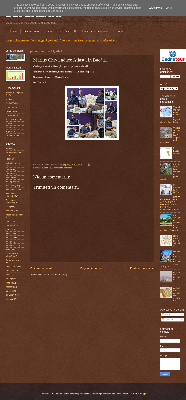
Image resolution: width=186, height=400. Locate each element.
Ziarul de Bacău (13, 135)
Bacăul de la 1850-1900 (60, 31)
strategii (9, 278)
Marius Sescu (12, 127)
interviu (9, 221)
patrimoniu (10, 245)
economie (10, 185)
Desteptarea (11, 111)
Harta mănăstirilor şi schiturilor (176, 241)
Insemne (9, 210)
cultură (9, 177)
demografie (11, 181)
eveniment (46, 168)
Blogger (143, 394)
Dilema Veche (12, 115)
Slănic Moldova (12, 260)
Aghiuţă (9, 99)
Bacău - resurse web (95, 31)
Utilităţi (9, 299)
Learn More (155, 8)
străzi (8, 283)
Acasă (13, 31)
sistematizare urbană (12, 254)
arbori (8, 148)
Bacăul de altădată (14, 152)
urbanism (10, 295)
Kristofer (9, 123)
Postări (166, 314)
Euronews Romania (14, 119)
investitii (9, 225)
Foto (8, 206)
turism (8, 291)
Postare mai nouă (41, 268)
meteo (8, 237)
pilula (8, 249)
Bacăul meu (31, 31)
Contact (119, 31)
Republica (10, 131)
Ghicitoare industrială (176, 276)
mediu (8, 233)
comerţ (9, 169)
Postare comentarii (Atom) (55, 274)
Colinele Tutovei (13, 163)
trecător (9, 287)
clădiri (8, 159)
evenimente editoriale (62, 168)
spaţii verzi (10, 266)
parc (8, 241)
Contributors (11, 107)
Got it (168, 8)
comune (9, 173)
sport (8, 275)
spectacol (10, 270)
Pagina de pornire (91, 268)
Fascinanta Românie (11, 201)
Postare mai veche (142, 268)
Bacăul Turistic (12, 103)
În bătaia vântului (176, 151)
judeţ (8, 229)
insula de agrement (14, 215)
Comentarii (168, 319)
